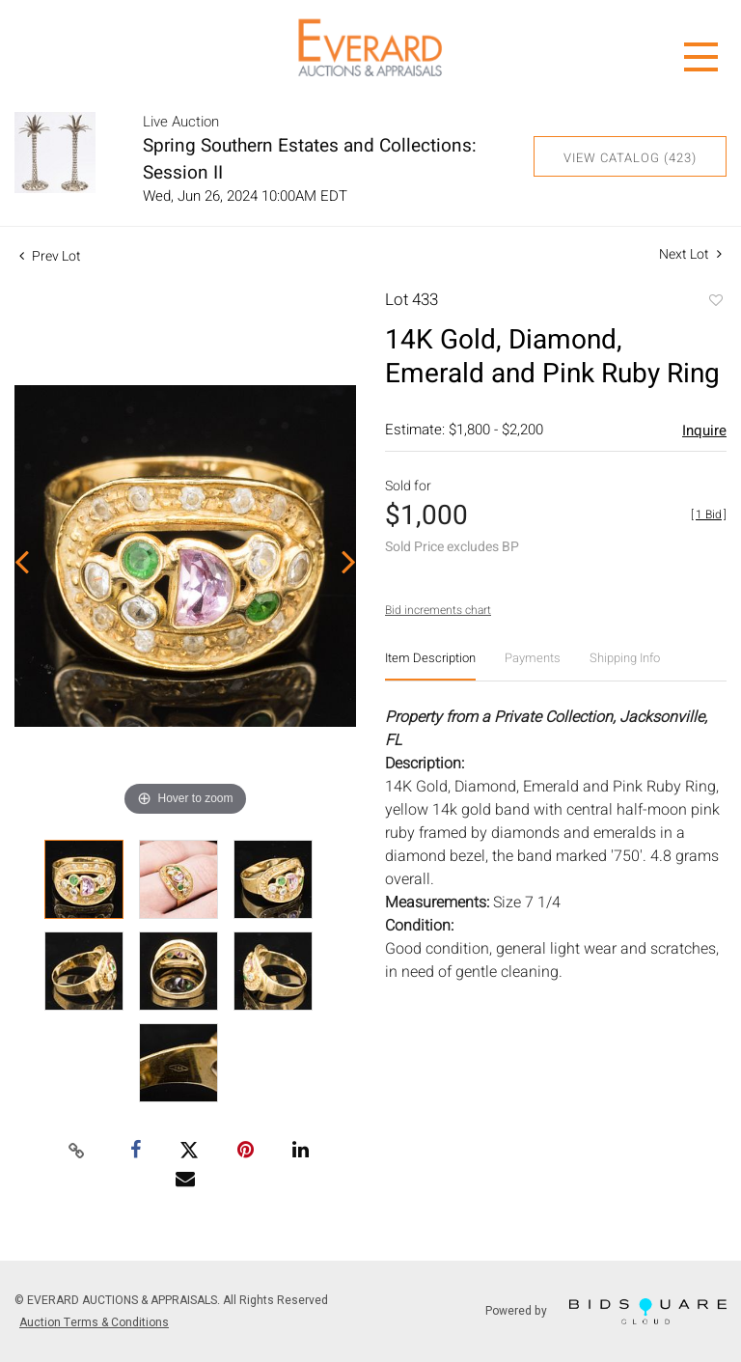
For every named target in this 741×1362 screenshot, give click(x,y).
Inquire (704, 430)
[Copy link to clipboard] (77, 1151)
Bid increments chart (438, 610)
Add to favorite (715, 302)
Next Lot (690, 254)
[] (709, 514)
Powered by (606, 1311)
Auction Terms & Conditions (94, 1322)
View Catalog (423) (630, 158)
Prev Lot (50, 256)
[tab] (430, 666)
